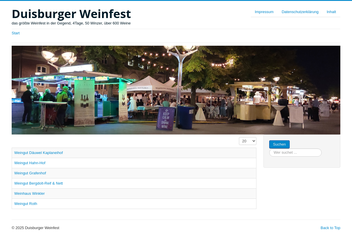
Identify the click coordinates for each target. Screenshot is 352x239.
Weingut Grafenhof (30, 173)
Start (16, 33)
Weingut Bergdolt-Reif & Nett (38, 183)
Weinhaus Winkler (29, 193)
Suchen (279, 144)
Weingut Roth (25, 203)
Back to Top (330, 228)
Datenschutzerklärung (300, 12)
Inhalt (331, 12)
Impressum (264, 12)
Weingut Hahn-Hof (29, 163)
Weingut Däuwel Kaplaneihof (38, 153)
